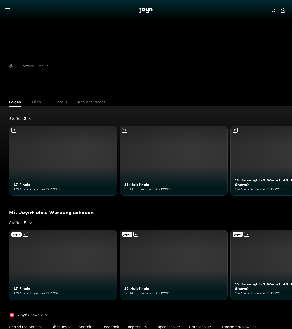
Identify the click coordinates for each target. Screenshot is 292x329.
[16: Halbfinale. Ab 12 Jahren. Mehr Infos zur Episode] (174, 161)
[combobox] (21, 118)
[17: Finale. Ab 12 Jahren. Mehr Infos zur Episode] (63, 161)
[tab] (16, 102)
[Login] (282, 10)
